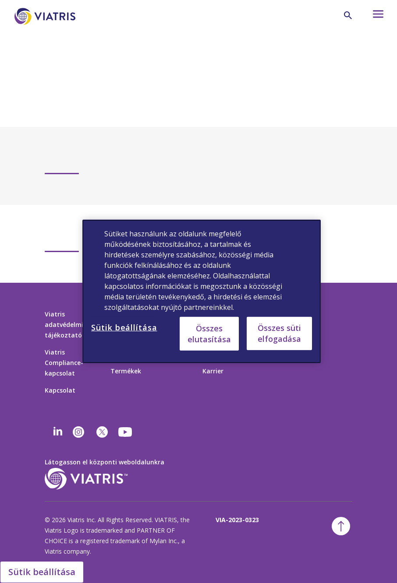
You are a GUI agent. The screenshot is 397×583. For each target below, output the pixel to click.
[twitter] (102, 432)
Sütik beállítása (41, 572)
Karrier (212, 371)
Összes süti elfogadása (279, 333)
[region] (201, 291)
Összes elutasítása (209, 333)
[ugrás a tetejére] (341, 526)
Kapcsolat (60, 390)
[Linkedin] (57, 432)
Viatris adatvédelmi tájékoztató (64, 324)
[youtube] (125, 432)
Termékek (125, 371)
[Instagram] (78, 432)
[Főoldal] (46, 30)
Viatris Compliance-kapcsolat (64, 362)
